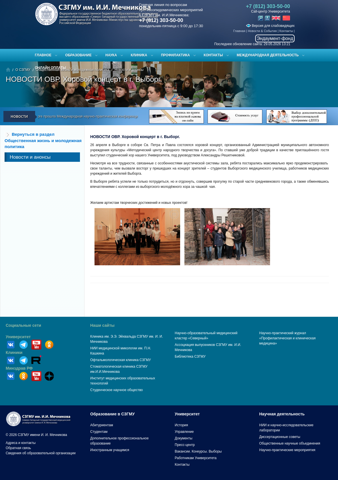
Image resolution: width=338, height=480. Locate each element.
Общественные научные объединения (289, 443)
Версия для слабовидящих (270, 26)
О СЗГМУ (22, 70)
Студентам (99, 432)
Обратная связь (18, 448)
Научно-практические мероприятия (287, 450)
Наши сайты (102, 325)
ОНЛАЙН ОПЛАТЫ (50, 68)
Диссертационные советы (279, 437)
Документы (183, 438)
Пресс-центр (185, 445)
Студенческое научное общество (116, 390)
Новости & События (262, 31)
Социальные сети (23, 325)
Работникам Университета (196, 458)
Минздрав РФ (19, 368)
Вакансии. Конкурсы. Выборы (198, 451)
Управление (184, 432)
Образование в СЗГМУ (112, 414)
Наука (111, 55)
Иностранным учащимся (109, 450)
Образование (78, 55)
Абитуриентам (101, 425)
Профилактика (175, 55)
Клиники (14, 352)
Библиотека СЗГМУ (190, 356)
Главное (43, 55)
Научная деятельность (282, 414)
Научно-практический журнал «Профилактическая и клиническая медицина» (287, 338)
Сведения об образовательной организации (41, 453)
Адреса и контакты (21, 443)
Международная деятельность (268, 55)
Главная (239, 31)
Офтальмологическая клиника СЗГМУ (120, 360)
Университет (18, 336)
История (181, 425)
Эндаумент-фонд (275, 38)
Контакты (286, 31)
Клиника (139, 55)
